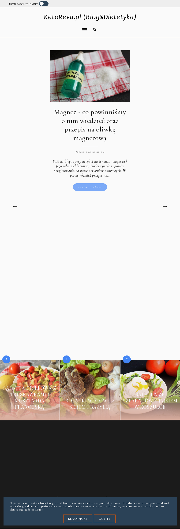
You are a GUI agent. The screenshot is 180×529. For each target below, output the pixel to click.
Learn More (77, 518)
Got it (105, 518)
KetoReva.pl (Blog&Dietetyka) (90, 17)
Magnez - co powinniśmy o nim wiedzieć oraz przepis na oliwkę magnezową (90, 125)
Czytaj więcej (90, 187)
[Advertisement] (90, 260)
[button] (46, 26)
